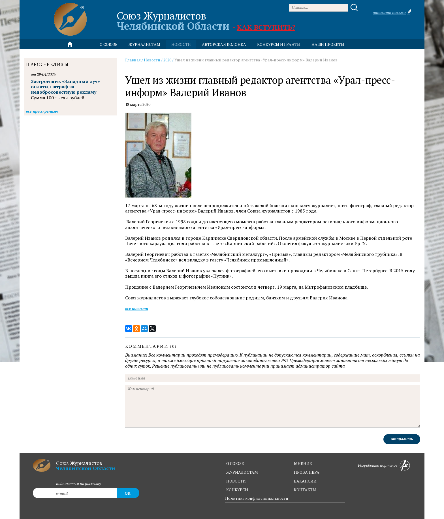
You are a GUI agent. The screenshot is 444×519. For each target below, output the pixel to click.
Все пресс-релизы (42, 111)
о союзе (235, 463)
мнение (303, 463)
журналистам (242, 472)
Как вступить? (266, 27)
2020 (167, 60)
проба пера (306, 472)
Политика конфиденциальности (256, 498)
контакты (305, 489)
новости (181, 44)
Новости (152, 60)
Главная (133, 60)
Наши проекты (327, 44)
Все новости (136, 308)
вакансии (305, 481)
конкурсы (237, 489)
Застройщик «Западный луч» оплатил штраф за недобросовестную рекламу (65, 86)
